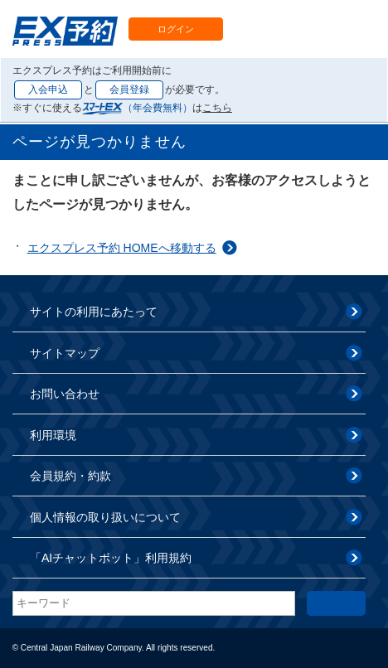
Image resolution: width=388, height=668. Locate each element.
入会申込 (48, 89)
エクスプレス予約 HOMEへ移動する (121, 247)
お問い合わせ (64, 393)
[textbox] (153, 603)
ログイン (176, 29)
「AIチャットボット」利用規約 (111, 557)
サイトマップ (64, 353)
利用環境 (53, 435)
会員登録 (129, 89)
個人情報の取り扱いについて (105, 517)
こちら (217, 108)
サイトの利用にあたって (94, 311)
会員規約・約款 (70, 475)
